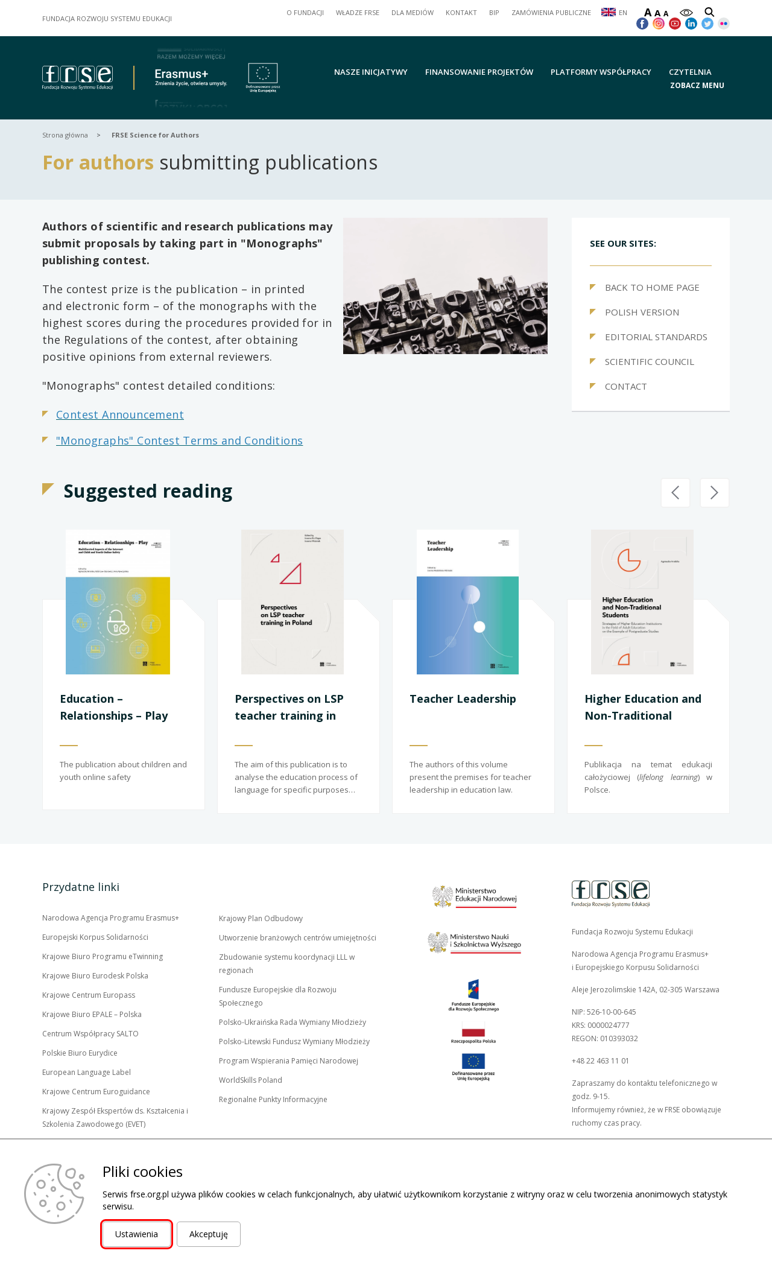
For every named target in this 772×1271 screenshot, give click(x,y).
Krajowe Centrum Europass (88, 995)
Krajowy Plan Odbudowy (261, 918)
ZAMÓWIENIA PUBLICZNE (551, 12)
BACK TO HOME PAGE (652, 287)
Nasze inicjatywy (371, 71)
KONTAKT (461, 12)
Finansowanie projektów (479, 71)
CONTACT (626, 386)
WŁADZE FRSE (357, 12)
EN (623, 12)
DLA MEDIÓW (412, 12)
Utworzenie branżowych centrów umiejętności (297, 938)
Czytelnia (690, 71)
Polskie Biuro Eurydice (80, 1053)
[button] (700, 84)
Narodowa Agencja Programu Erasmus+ (110, 918)
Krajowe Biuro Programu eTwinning (102, 956)
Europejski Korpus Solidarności (95, 937)
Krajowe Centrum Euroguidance (96, 1091)
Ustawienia (136, 1234)
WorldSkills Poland (250, 1080)
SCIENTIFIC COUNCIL (649, 361)
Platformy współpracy (601, 71)
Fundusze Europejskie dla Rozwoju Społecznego (278, 997)
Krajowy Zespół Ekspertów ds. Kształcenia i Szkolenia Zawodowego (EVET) (115, 1118)
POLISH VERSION (642, 312)
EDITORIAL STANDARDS (656, 337)
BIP (494, 12)
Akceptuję (208, 1234)
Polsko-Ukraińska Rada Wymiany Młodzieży (292, 1022)
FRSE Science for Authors (155, 134)
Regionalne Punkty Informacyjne (273, 1099)
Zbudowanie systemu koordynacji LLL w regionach (287, 963)
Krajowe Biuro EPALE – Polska (92, 1014)
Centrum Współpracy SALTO (90, 1034)
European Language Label (86, 1072)
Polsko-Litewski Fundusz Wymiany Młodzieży (294, 1041)
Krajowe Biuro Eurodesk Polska (95, 976)
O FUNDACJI (305, 12)
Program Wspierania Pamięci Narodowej (288, 1061)
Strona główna (65, 134)
